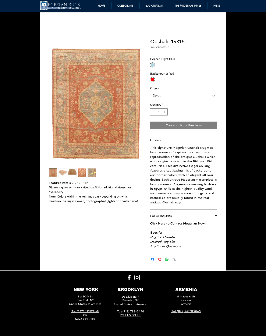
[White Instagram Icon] (137, 277)
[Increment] (164, 112)
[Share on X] (174, 259)
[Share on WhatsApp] (167, 259)
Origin (154, 88)
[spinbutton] (158, 112)
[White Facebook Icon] (129, 277)
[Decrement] (153, 112)
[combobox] (183, 95)
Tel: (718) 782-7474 (130, 311)
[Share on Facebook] (152, 259)
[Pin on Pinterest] (160, 259)
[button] (188, 5)
